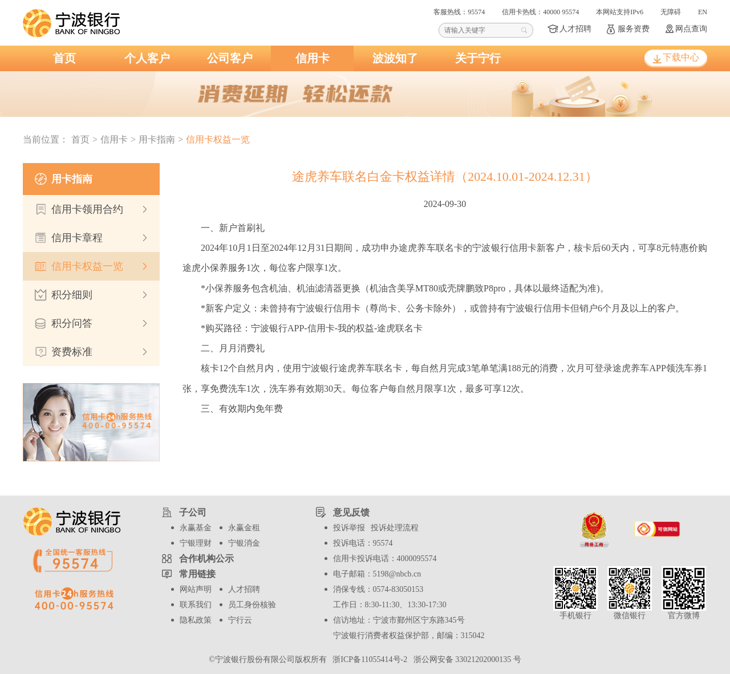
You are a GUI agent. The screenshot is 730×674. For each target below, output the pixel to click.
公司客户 (230, 58)
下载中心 (681, 57)
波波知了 (395, 58)
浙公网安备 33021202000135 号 (465, 659)
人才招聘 (575, 29)
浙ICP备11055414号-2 (368, 659)
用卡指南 (157, 139)
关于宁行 (478, 58)
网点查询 (691, 29)
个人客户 (147, 58)
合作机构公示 (206, 558)
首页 (64, 58)
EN (702, 12)
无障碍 (670, 12)
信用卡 (312, 58)
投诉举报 (349, 527)
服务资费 (634, 29)
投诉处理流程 (395, 527)
